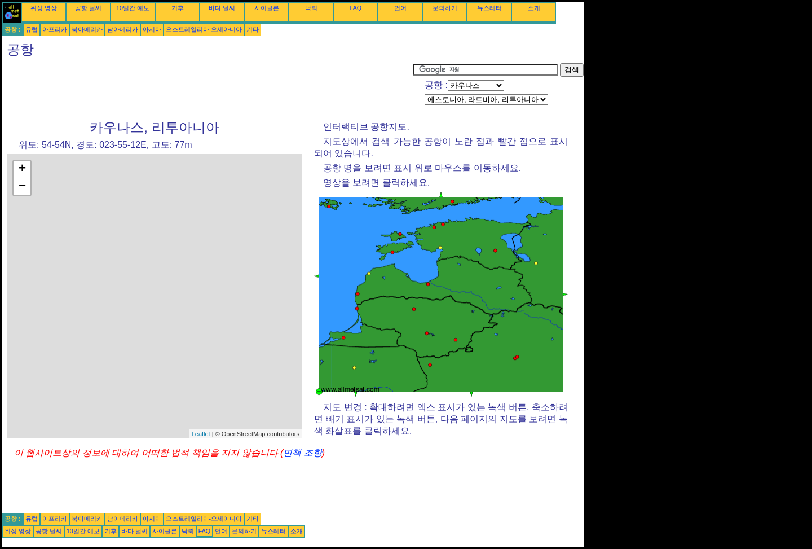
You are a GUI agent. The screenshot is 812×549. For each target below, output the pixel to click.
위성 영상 (43, 8)
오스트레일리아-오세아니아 (204, 29)
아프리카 (54, 29)
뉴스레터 (489, 8)
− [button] (22, 186)
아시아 (152, 29)
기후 (177, 8)
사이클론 (266, 8)
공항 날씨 (88, 8)
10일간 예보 (132, 8)
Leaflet (201, 434)
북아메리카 (87, 29)
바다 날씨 (222, 8)
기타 (252, 29)
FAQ (355, 8)
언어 (400, 8)
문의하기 (445, 8)
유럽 (31, 29)
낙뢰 (311, 8)
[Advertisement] (207, 88)
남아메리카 (122, 29)
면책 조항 (302, 453)
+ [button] (22, 169)
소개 (534, 8)
